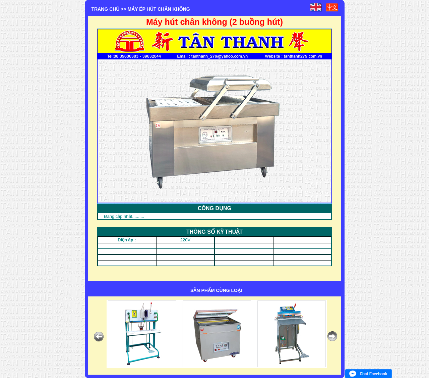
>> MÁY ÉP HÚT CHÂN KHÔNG (155, 9)
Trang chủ (105, 9)
